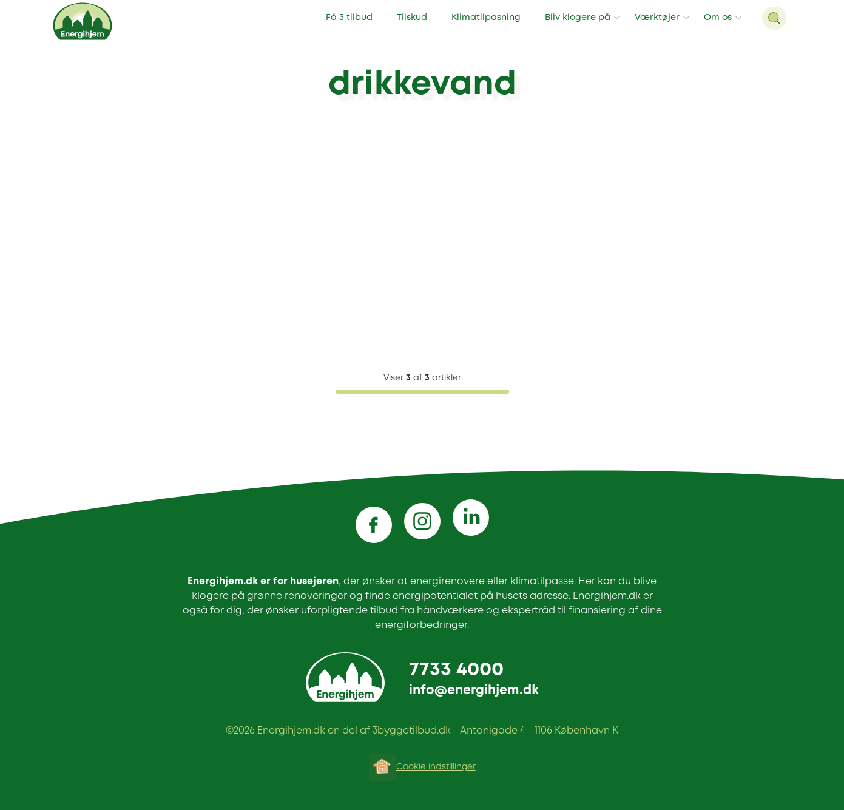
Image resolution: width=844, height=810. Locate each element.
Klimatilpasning (486, 18)
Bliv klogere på (577, 18)
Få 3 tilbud (349, 18)
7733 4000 (456, 670)
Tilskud (412, 18)
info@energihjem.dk (474, 691)
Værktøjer (657, 18)
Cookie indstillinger (436, 767)
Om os (718, 18)
